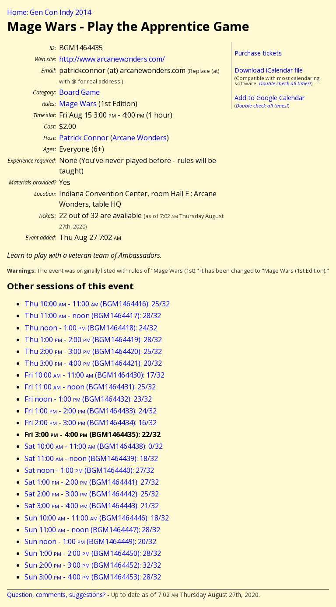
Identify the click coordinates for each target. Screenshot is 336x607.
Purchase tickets (258, 53)
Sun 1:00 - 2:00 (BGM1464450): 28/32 (92, 553)
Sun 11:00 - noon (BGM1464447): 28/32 (92, 529)
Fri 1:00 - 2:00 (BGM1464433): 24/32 (90, 411)
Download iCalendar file (268, 70)
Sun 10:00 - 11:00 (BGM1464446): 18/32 (96, 518)
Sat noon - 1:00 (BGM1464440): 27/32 (89, 470)
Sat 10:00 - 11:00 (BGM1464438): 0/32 (93, 446)
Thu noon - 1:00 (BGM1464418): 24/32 (90, 328)
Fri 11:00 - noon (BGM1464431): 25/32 (90, 387)
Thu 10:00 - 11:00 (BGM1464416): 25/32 (97, 304)
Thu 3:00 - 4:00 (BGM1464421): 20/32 (93, 363)
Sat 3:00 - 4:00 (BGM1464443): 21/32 (91, 505)
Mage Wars (78, 103)
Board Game (79, 92)
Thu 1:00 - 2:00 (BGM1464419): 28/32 (93, 339)
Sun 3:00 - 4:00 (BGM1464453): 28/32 (92, 577)
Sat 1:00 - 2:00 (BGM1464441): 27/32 (91, 482)
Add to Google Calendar (269, 98)
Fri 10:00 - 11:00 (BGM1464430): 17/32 (94, 375)
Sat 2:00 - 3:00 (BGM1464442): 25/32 (91, 494)
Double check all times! (285, 83)
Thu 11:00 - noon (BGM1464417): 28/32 (92, 315)
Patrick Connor (83, 137)
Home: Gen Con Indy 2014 (49, 12)
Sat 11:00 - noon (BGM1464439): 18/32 (91, 458)
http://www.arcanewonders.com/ (112, 59)
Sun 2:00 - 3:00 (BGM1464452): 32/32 (92, 565)
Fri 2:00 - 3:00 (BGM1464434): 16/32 (90, 422)
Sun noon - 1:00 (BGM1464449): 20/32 (90, 541)
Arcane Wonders (139, 137)
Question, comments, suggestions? (56, 594)
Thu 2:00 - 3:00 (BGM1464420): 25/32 (93, 351)
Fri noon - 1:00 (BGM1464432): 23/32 (88, 399)
